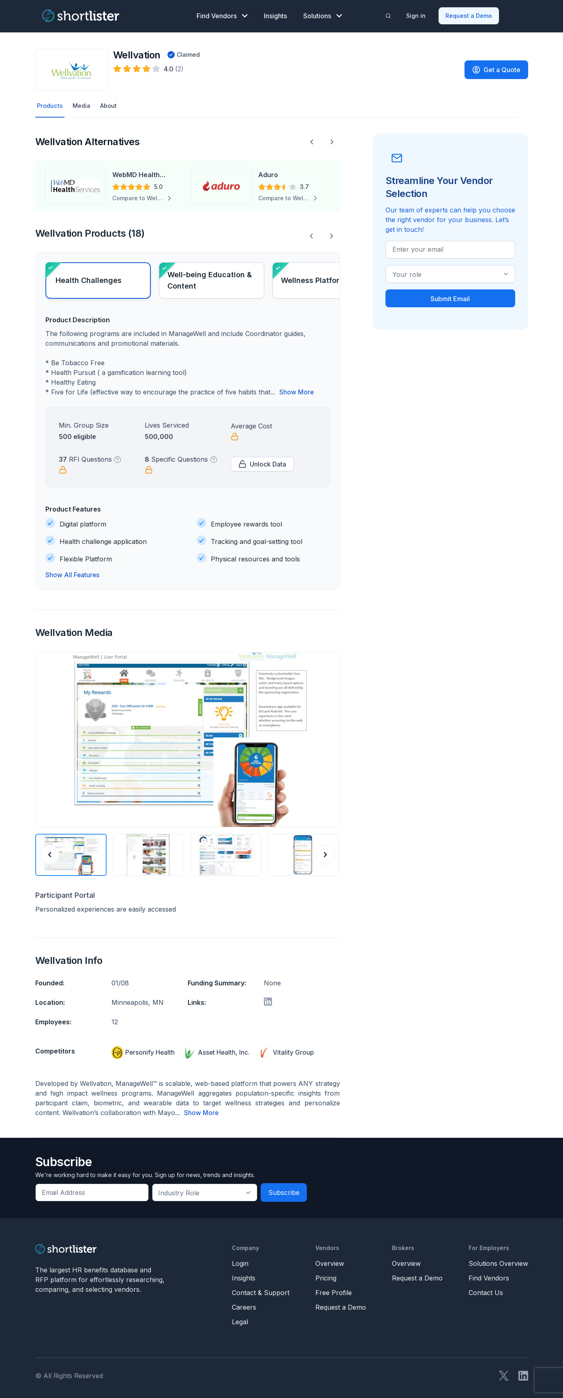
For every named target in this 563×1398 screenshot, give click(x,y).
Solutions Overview (498, 1261)
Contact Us (486, 1291)
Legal (240, 1320)
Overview (329, 1261)
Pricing (325, 1276)
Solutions (322, 14)
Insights (275, 15)
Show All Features (72, 573)
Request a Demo (469, 14)
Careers (244, 1305)
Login (240, 1261)
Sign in (416, 14)
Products (50, 104)
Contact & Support (260, 1291)
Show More (296, 391)
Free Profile (333, 1291)
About (112, 104)
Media (83, 104)
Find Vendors (222, 14)
